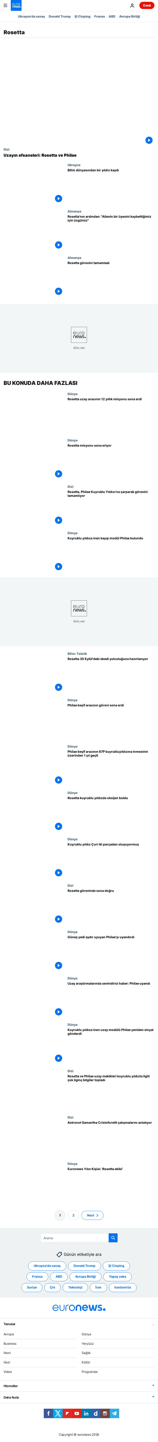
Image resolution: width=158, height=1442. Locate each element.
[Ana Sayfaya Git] (16, 5)
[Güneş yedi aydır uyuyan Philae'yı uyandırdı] (111, 953)
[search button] (113, 1237)
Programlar (90, 1372)
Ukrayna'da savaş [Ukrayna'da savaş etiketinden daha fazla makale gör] (47, 1266)
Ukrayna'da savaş (31, 16)
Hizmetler (11, 1386)
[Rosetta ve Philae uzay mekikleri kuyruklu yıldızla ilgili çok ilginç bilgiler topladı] (111, 1092)
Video (8, 1372)
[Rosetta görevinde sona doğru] (111, 906)
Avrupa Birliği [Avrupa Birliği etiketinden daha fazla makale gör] (85, 1277)
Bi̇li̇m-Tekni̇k (77, 653)
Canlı (147, 5)
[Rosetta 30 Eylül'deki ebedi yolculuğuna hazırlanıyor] (111, 675)
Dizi (6, 149)
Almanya (74, 211)
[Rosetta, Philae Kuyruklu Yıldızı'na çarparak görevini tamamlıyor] (111, 508)
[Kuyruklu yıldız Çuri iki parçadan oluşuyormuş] (111, 860)
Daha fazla (11, 1397)
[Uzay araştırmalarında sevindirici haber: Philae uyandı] (111, 999)
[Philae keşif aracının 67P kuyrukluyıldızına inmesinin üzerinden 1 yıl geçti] (111, 767)
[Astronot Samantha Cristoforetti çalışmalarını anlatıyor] (111, 1138)
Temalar (9, 1324)
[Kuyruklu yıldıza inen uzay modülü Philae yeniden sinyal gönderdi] (111, 1046)
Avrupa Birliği (129, 16)
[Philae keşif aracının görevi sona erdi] (111, 721)
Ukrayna (74, 165)
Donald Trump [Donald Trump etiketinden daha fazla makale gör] (84, 1266)
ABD (112, 16)
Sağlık (86, 1353)
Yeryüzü (88, 1343)
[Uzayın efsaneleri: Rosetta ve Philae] (79, 155)
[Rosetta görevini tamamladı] (111, 279)
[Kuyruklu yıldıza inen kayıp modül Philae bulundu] (111, 554)
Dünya (72, 394)
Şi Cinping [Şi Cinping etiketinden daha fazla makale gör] (116, 1266)
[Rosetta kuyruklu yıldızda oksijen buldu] (111, 814)
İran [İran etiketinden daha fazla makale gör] (98, 1287)
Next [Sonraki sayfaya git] (90, 1215)
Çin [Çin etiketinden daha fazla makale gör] (52, 1287)
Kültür (86, 1362)
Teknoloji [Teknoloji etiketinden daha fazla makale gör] (75, 1287)
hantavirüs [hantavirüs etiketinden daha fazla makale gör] (122, 1287)
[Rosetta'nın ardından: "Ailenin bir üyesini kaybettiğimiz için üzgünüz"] (111, 232)
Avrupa (9, 1334)
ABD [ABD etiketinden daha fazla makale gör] (59, 1277)
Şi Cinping (82, 16)
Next (7, 1353)
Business (10, 1343)
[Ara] (79, 1237)
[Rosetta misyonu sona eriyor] (111, 461)
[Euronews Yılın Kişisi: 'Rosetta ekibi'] (111, 1185)
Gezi (7, 1362)
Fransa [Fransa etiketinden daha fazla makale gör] (37, 1277)
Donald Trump (60, 16)
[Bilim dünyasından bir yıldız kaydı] (111, 186)
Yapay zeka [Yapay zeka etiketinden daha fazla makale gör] (117, 1277)
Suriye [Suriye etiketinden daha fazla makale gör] (32, 1287)
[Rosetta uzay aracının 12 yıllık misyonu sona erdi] (111, 415)
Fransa (99, 16)
